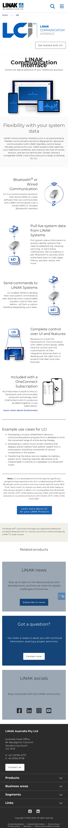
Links (9, 803)
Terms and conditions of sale (47, 826)
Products (12, 778)
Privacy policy (14, 826)
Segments (13, 794)
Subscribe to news (34, 602)
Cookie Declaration (16, 824)
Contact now (34, 656)
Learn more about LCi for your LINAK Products (34, 510)
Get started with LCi (50, 45)
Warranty (27, 826)
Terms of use (53, 824)
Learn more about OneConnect (20, 410)
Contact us (14, 767)
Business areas (16, 786)
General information (36, 824)
